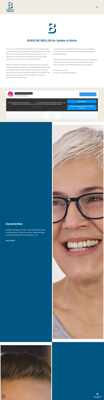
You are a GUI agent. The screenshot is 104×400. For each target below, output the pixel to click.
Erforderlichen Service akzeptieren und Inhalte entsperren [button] (82, 107)
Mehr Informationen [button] (37, 106)
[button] (97, 7)
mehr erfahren (10, 240)
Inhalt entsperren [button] (82, 101)
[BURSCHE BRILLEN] (10, 7)
